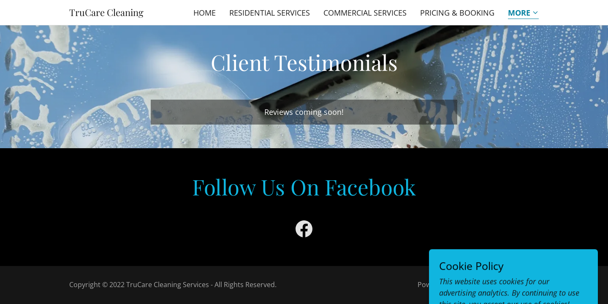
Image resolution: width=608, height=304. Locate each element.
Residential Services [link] (269, 13)
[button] (523, 13)
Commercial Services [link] (365, 13)
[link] (106, 13)
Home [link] (204, 13)
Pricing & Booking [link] (457, 13)
